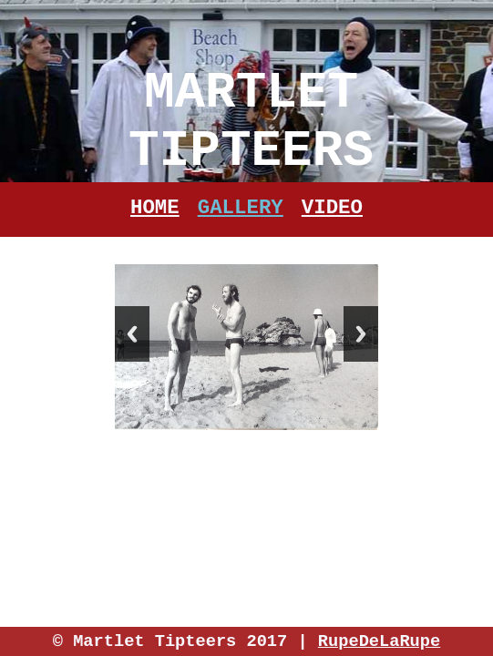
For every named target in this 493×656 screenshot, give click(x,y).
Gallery (240, 208)
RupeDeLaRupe (379, 641)
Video (332, 208)
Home (155, 208)
